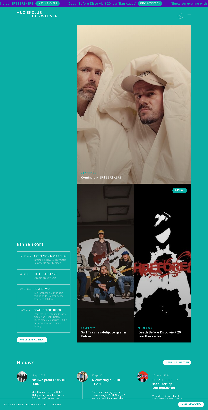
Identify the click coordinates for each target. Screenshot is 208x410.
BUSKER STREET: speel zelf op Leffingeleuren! (165, 383)
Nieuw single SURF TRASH (106, 382)
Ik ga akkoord (191, 404)
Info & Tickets (49, 3)
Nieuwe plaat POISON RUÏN (49, 382)
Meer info (55, 404)
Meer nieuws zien (177, 362)
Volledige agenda (31, 339)
